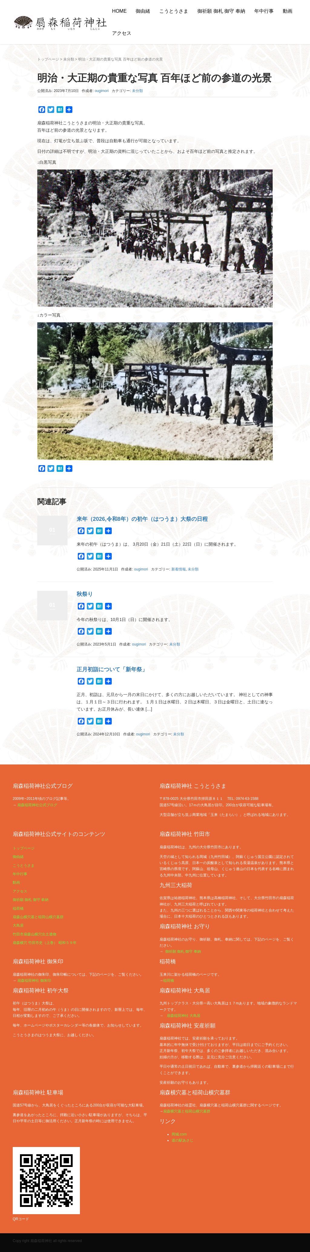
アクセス (121, 33)
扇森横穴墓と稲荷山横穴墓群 (186, 1111)
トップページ (48, 59)
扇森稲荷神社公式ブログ (37, 805)
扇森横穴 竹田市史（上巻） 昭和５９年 (45, 943)
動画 (287, 11)
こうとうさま (173, 11)
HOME (119, 11)
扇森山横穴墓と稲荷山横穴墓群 (38, 917)
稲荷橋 (18, 908)
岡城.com (179, 1134)
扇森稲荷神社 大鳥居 (183, 1016)
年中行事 (264, 11)
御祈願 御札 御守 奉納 (221, 11)
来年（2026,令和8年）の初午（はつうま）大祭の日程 (142, 519)
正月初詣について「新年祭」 (112, 669)
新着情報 (178, 569)
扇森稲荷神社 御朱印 (34, 980)
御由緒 (143, 11)
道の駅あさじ (182, 1140)
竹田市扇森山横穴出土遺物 (34, 934)
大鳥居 (18, 925)
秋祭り (85, 594)
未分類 (68, 59)
